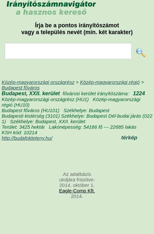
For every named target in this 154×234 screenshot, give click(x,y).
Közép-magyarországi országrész (38, 82)
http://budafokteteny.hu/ (27, 138)
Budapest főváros (21, 87)
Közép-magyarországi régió (110, 82)
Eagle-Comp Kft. (77, 190)
